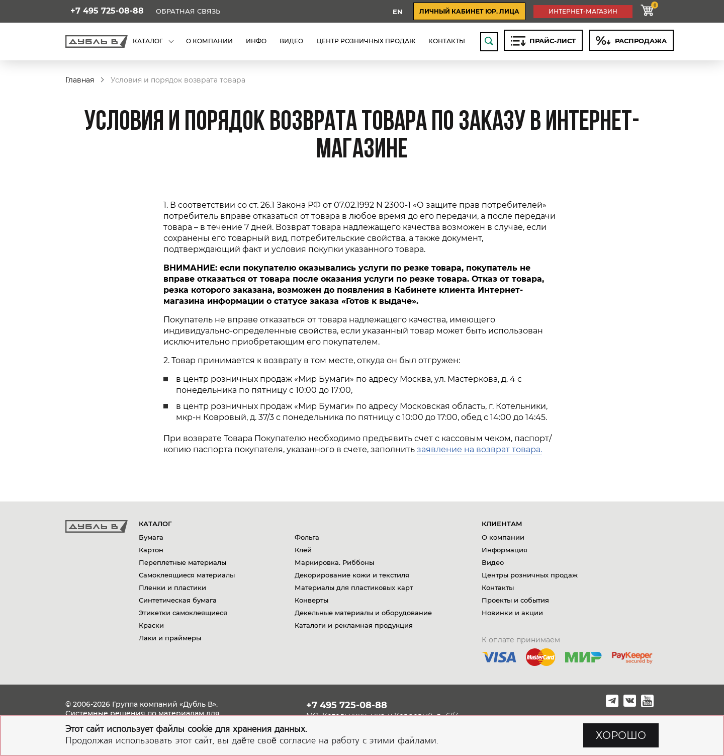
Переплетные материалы (182, 562)
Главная (79, 80)
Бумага (151, 537)
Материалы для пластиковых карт (354, 587)
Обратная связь (188, 11)
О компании (503, 537)
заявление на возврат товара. (479, 449)
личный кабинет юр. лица (469, 11)
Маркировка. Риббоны (334, 562)
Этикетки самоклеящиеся (183, 613)
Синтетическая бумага (178, 600)
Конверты (311, 600)
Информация (504, 550)
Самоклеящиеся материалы (187, 575)
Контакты (498, 587)
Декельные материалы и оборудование (363, 613)
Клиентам (502, 524)
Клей (303, 550)
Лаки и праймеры (170, 638)
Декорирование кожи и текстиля (352, 575)
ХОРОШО (621, 735)
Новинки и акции (512, 613)
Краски (151, 625)
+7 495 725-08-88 (107, 11)
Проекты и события (515, 600)
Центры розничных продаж (530, 575)
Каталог (155, 524)
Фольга (307, 537)
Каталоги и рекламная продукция (354, 625)
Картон (151, 550)
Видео (493, 562)
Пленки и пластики (172, 587)
